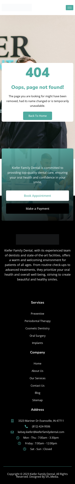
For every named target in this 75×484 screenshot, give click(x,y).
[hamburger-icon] (69, 7)
